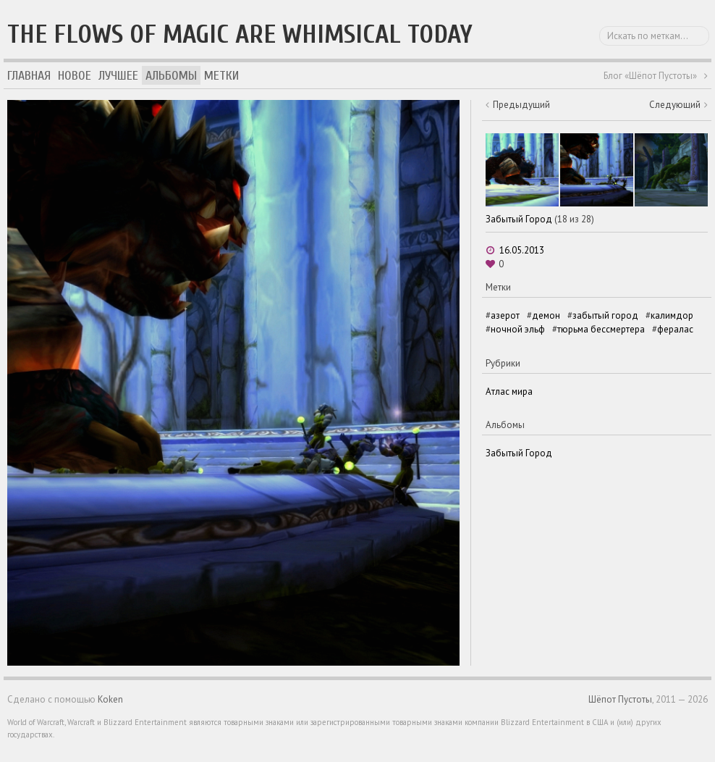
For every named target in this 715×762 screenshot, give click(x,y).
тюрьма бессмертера (601, 329)
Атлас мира (509, 391)
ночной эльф (518, 329)
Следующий (675, 104)
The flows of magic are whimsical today (240, 34)
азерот (505, 315)
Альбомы (171, 75)
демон (546, 315)
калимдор (672, 315)
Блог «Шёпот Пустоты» (650, 76)
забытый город (605, 315)
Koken (110, 699)
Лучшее (118, 75)
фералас (675, 329)
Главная (29, 75)
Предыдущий (521, 104)
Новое (74, 75)
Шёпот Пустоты (620, 699)
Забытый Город (519, 219)
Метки (221, 75)
